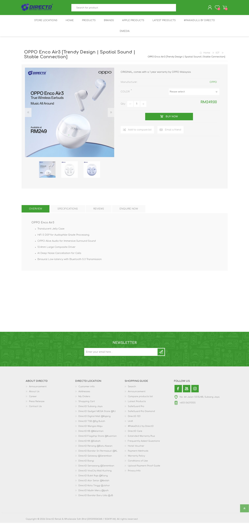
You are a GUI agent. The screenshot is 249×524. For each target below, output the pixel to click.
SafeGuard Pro (136, 407)
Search (179, 8)
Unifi (130, 422)
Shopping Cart (224, 8)
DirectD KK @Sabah (89, 442)
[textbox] (123, 8)
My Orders (84, 397)
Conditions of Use (138, 462)
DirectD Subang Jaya (90, 407)
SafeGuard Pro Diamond (141, 412)
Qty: (123, 105)
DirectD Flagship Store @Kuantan (97, 437)
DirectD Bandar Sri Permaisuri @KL (97, 452)
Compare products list (140, 397)
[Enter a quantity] (137, 105)
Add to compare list (140, 131)
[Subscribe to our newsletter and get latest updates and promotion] (121, 353)
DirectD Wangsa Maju (90, 427)
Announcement (38, 388)
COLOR (125, 93)
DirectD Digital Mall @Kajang (94, 417)
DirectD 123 (134, 417)
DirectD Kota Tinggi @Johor (94, 487)
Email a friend (173, 131)
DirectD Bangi (86, 462)
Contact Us (35, 407)
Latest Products (137, 402)
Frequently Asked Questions (144, 442)
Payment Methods (138, 452)
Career (33, 397)
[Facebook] (178, 389)
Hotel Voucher (136, 447)
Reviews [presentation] (98, 210)
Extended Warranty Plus (141, 437)
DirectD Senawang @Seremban (96, 467)
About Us (34, 393)
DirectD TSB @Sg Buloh (91, 422)
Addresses (84, 393)
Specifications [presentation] (68, 210)
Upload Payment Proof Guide (144, 467)
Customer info (86, 388)
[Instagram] (195, 389)
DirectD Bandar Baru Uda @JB (95, 496)
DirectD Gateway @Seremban (95, 457)
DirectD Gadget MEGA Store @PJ (97, 412)
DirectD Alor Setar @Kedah (93, 482)
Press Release (36, 402)
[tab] (35, 210)
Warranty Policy (136, 457)
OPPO (213, 83)
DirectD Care (135, 432)
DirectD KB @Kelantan (90, 432)
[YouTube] (186, 389)
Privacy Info (134, 472)
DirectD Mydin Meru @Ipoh (93, 492)
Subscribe (161, 353)
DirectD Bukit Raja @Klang (93, 477)
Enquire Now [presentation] (128, 210)
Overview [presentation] (35, 210)
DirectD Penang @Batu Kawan (95, 447)
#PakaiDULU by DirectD (141, 427)
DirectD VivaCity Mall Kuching (95, 472)
